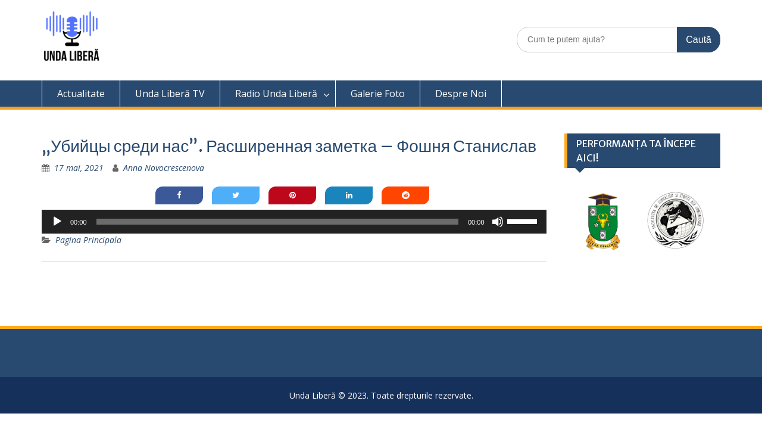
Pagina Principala (88, 239)
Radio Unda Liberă (276, 93)
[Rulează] (57, 222)
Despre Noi (460, 93)
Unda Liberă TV (170, 93)
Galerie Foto (378, 93)
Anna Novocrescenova (163, 167)
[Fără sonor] (498, 222)
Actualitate (81, 93)
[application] (294, 222)
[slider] (277, 222)
